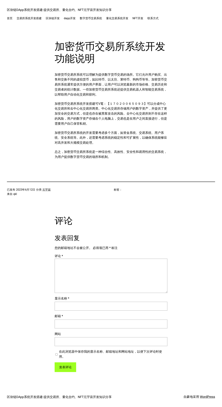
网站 (58, 334)
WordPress (207, 397)
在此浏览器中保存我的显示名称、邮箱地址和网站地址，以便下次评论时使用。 (110, 354)
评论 (59, 256)
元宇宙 (46, 189)
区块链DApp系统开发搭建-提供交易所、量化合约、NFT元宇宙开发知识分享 (59, 10)
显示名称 (62, 298)
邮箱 (59, 316)
